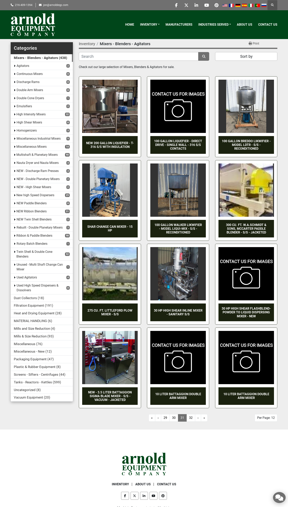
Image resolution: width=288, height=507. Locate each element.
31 (182, 418)
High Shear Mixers (29, 122)
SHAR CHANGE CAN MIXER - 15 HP (110, 228)
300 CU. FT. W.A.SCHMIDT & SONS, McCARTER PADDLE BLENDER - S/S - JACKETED (246, 228)
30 (174, 418)
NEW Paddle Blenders (32, 203)
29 (165, 418)
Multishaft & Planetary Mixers (37, 155)
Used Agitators (27, 277)
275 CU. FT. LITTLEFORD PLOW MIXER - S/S (110, 312)
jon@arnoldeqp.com (55, 5)
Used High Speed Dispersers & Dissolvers (37, 288)
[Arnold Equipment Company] (144, 464)
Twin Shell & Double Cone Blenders (34, 254)
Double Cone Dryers (30, 98)
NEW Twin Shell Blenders (34, 219)
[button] (150, 24)
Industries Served (213, 24)
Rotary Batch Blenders (32, 244)
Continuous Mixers (30, 74)
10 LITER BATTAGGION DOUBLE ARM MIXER (178, 396)
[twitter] (186, 5)
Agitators (23, 66)
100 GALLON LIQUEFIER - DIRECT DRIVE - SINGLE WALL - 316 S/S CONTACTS (178, 144)
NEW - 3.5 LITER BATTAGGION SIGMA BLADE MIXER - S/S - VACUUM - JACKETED (110, 396)
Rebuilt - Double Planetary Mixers (40, 227)
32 (191, 418)
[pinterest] (216, 5)
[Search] (138, 56)
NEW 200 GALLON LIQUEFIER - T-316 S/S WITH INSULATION (110, 145)
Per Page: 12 (266, 418)
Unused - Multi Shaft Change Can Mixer (40, 267)
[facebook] (176, 5)
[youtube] (206, 5)
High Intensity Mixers (31, 114)
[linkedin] (196, 5)
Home (129, 24)
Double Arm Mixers (30, 90)
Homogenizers (27, 130)
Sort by (246, 56)
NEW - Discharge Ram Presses (38, 171)
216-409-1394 (23, 5)
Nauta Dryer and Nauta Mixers (38, 163)
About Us (244, 24)
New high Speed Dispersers (35, 195)
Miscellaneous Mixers (31, 146)
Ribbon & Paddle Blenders (34, 235)
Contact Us (267, 24)
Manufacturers (179, 24)
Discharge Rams (28, 82)
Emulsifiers (24, 106)
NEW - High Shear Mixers (34, 187)
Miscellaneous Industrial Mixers (39, 138)
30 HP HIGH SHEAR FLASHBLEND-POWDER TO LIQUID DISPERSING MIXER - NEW (246, 312)
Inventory (148, 24)
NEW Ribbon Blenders (31, 211)
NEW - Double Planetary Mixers (38, 179)
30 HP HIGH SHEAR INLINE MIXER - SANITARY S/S (178, 312)
